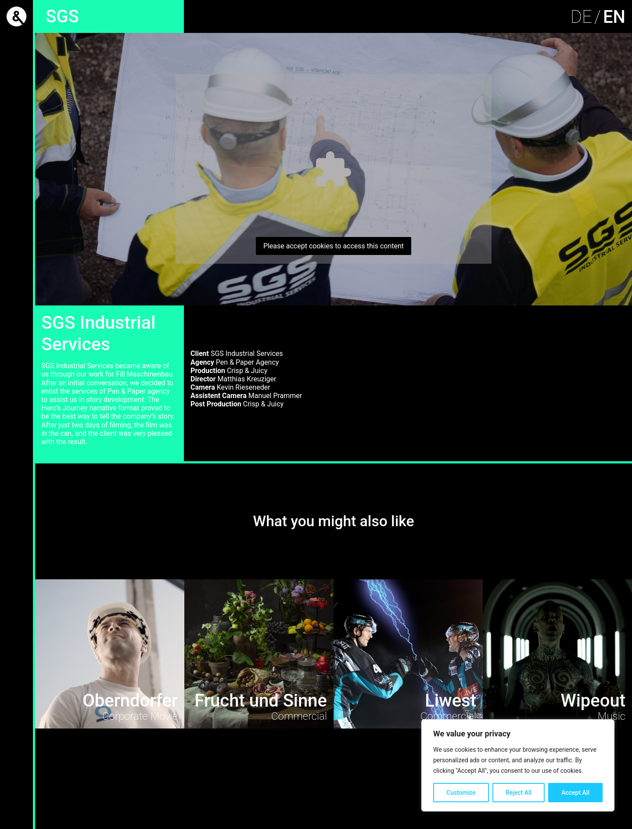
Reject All (518, 792)
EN (614, 17)
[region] (517, 765)
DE (581, 17)
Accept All (575, 792)
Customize (461, 792)
